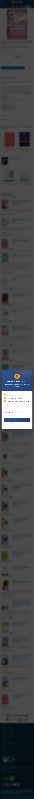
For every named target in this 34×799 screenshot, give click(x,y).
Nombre (6, 405)
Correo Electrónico (8, 412)
